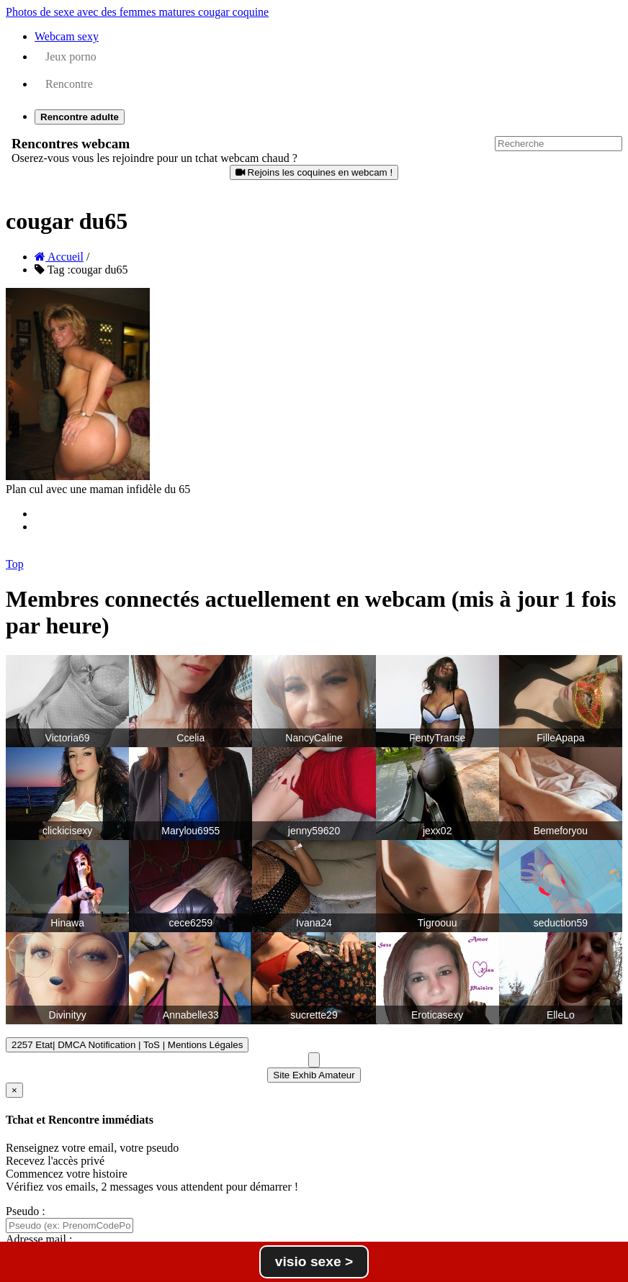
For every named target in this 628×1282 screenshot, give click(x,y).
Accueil (59, 256)
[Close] (14, 1090)
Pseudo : (25, 1211)
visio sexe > (314, 1261)
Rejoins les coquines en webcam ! (314, 172)
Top (15, 564)
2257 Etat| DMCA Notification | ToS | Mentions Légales (127, 1044)
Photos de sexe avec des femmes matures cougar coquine (137, 12)
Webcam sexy (67, 36)
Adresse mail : (39, 1239)
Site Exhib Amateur (313, 1075)
